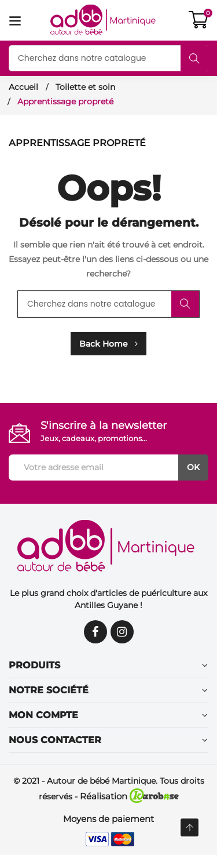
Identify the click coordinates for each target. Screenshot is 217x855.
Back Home (108, 344)
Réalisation (129, 796)
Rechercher (194, 58)
